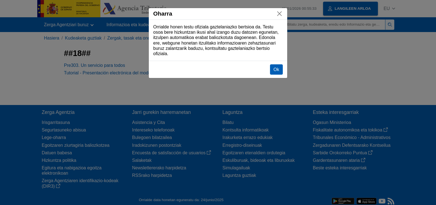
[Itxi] (279, 13)
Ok (276, 69)
